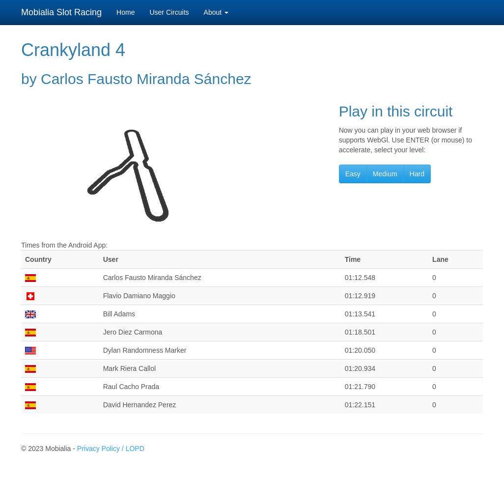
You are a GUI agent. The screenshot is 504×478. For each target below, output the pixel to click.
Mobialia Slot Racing (61, 12)
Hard (417, 174)
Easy (353, 174)
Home (125, 12)
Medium (385, 174)
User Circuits (169, 12)
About (216, 12)
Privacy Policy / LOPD (110, 448)
